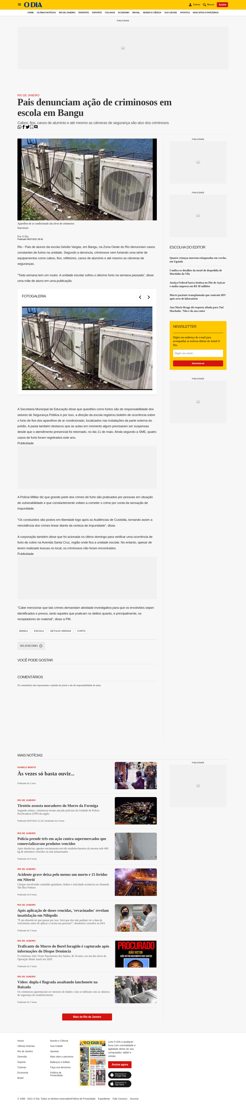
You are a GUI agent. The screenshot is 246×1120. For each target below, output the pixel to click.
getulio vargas (60, 631)
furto (81, 631)
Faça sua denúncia (60, 1067)
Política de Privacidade (56, 1074)
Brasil (136, 12)
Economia (123, 12)
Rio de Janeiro (67, 12)
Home (31, 12)
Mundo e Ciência (152, 12)
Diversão (83, 12)
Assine (222, 4)
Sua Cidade (171, 12)
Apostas (185, 12)
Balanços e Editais (60, 1062)
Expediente (104, 1098)
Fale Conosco (120, 1098)
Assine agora (120, 1064)
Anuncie (134, 1098)
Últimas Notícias (46, 12)
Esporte (97, 12)
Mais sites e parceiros (205, 12)
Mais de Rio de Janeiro (87, 1016)
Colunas (110, 12)
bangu (23, 631)
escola (39, 631)
